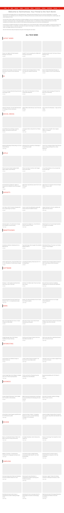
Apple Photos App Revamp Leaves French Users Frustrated (31, 185)
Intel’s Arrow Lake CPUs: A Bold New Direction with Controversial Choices (51, 338)
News (5, 8)
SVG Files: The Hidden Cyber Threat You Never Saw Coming (31, 283)
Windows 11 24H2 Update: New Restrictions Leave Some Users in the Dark (11, 283)
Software (43, 8)
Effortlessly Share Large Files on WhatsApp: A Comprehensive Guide (31, 146)
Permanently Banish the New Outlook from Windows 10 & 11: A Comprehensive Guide (11, 300)
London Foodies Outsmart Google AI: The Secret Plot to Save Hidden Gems (30, 359)
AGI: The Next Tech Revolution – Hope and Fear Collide (51, 108)
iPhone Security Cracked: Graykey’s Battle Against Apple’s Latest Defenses (10, 168)
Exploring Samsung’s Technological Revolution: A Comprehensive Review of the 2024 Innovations (51, 496)
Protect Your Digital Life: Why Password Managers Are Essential (10, 54)
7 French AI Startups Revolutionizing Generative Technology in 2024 (12, 91)
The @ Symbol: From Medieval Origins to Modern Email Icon (10, 359)
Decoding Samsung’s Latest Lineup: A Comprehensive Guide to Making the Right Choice (10, 496)
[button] (59, 8)
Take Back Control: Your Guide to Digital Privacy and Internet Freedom (51, 359)
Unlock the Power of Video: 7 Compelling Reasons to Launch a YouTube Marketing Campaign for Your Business (30, 416)
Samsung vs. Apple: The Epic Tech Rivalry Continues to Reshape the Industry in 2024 (50, 477)
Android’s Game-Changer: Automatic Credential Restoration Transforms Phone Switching (11, 70)
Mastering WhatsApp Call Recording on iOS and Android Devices (11, 146)
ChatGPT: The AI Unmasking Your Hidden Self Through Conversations (31, 54)
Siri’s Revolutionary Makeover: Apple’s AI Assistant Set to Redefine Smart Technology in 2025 (11, 186)
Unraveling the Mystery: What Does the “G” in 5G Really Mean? (31, 262)
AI (8, 8)
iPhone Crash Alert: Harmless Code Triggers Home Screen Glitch (31, 168)
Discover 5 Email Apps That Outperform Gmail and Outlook (51, 437)
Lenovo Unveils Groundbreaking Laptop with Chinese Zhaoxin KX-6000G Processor (31, 208)
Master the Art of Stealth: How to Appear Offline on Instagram (50, 129)
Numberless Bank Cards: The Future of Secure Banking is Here (51, 54)
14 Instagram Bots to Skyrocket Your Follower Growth (31, 129)
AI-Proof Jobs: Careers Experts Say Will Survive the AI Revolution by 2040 (11, 415)
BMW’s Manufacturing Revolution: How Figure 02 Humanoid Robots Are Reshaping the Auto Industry (31, 398)
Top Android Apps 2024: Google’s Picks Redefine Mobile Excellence (32, 245)
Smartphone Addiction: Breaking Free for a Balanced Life (11, 245)
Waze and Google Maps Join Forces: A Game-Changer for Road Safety (11, 321)
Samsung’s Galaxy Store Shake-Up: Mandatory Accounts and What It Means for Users (11, 477)
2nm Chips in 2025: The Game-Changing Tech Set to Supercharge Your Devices (11, 208)
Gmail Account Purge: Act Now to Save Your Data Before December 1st (31, 338)
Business (16, 8)
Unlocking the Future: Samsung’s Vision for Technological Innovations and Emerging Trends (31, 496)
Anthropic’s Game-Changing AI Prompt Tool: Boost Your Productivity (51, 91)
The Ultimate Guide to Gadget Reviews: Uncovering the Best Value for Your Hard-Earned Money (30, 455)
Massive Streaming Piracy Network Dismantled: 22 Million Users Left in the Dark (51, 321)
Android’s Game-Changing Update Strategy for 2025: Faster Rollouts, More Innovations (51, 262)
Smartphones (37, 8)
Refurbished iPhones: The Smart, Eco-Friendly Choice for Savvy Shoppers (51, 245)
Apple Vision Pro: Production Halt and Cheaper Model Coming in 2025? (51, 185)
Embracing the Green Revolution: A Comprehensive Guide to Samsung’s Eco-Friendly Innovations (30, 477)
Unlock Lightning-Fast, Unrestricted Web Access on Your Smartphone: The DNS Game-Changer (11, 262)
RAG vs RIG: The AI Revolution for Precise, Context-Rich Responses (30, 91)
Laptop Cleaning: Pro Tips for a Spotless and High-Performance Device (51, 208)
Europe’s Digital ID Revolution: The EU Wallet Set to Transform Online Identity (11, 397)
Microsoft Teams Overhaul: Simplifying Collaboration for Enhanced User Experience (51, 283)
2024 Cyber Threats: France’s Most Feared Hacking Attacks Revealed (30, 321)
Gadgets (21, 8)
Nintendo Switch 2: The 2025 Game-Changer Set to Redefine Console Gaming (11, 224)
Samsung (55, 8)
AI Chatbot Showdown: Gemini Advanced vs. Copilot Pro (31, 437)
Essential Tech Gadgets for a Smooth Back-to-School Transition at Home (31, 224)
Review (32, 8)
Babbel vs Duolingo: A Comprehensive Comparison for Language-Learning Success (11, 454)
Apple (12, 8)
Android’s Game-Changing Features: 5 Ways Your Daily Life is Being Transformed (31, 70)
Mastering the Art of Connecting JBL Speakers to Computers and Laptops (51, 224)
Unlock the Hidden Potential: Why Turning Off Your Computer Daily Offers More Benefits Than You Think (52, 416)
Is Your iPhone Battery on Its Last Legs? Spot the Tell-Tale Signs (51, 168)
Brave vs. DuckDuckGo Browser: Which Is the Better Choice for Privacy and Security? (11, 437)
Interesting (27, 8)
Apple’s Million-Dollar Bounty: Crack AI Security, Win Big (31, 108)
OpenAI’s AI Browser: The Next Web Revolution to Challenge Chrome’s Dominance (11, 108)
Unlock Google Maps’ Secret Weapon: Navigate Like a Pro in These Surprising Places (11, 376)
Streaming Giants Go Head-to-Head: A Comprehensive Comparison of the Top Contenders (50, 455)
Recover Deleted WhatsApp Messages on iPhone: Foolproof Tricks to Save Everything (51, 70)
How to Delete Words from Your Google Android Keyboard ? (50, 300)
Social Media (49, 8)
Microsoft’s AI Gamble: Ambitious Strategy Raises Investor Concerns (50, 397)
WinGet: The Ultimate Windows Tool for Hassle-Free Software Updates (31, 300)
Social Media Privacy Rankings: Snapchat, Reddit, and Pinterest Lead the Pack (10, 129)
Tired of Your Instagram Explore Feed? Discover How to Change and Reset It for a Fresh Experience (51, 147)
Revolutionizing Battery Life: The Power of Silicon (50, 376)
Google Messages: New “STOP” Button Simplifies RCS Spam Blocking (10, 338)
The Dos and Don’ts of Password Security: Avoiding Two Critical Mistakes (30, 376)
